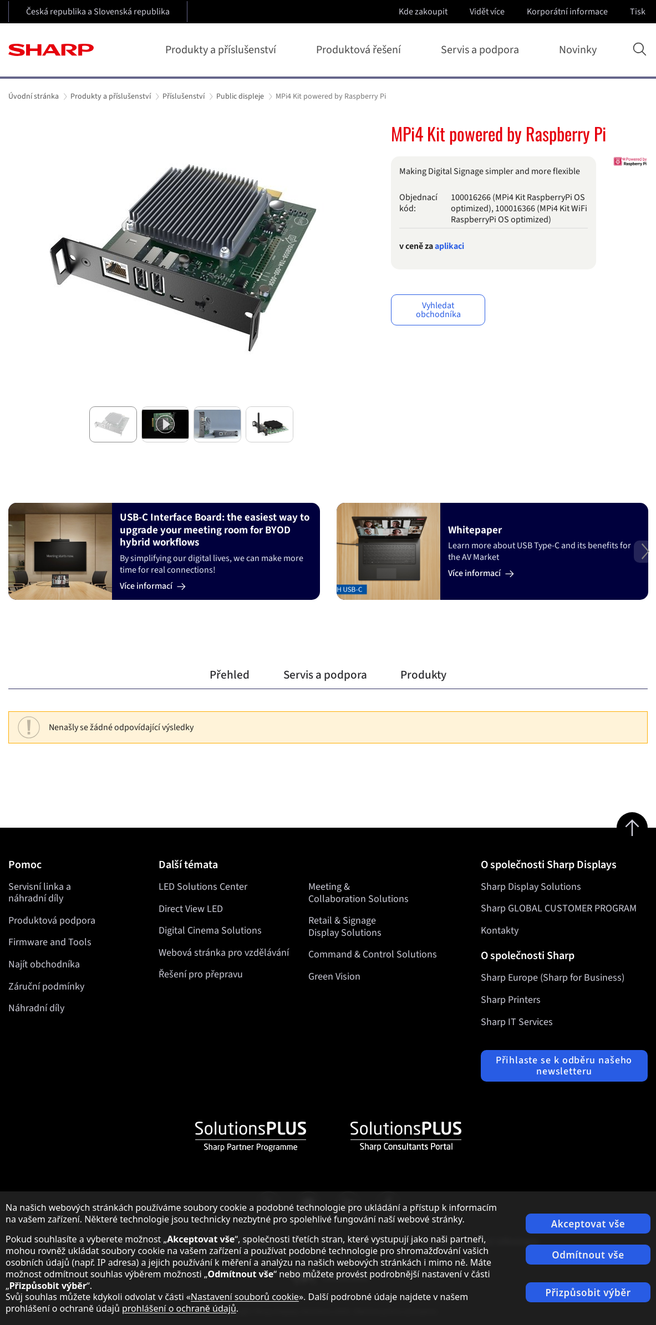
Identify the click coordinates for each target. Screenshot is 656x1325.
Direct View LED (191, 908)
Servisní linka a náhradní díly (39, 893)
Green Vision (334, 976)
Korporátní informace (568, 12)
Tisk (639, 12)
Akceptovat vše (588, 1223)
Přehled (230, 674)
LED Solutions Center (203, 887)
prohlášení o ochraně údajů (179, 1308)
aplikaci (449, 246)
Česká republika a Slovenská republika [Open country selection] (98, 12)
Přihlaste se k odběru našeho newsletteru (564, 1065)
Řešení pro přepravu (201, 974)
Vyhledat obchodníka (438, 309)
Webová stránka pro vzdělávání (224, 952)
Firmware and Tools (49, 942)
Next (645, 560)
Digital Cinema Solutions (210, 930)
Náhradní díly (36, 1008)
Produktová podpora (51, 921)
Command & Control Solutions (372, 954)
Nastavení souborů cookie (245, 1297)
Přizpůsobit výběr (587, 1292)
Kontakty (499, 930)
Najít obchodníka (44, 964)
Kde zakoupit (423, 12)
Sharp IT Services (517, 1022)
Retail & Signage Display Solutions (345, 927)
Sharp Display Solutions (531, 887)
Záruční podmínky (46, 986)
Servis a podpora (482, 50)
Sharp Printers (511, 1000)
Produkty (423, 674)
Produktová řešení (360, 50)
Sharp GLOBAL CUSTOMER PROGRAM (559, 908)
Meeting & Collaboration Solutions (358, 893)
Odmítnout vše (588, 1254)
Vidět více (488, 12)
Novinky (578, 50)
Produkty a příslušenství (223, 50)
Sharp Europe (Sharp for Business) (552, 978)
